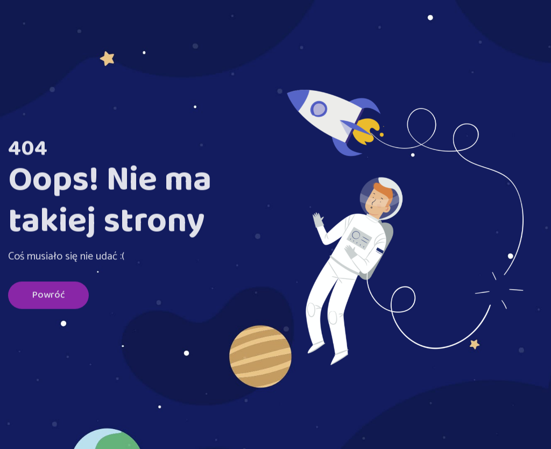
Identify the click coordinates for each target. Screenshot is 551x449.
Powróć (48, 296)
